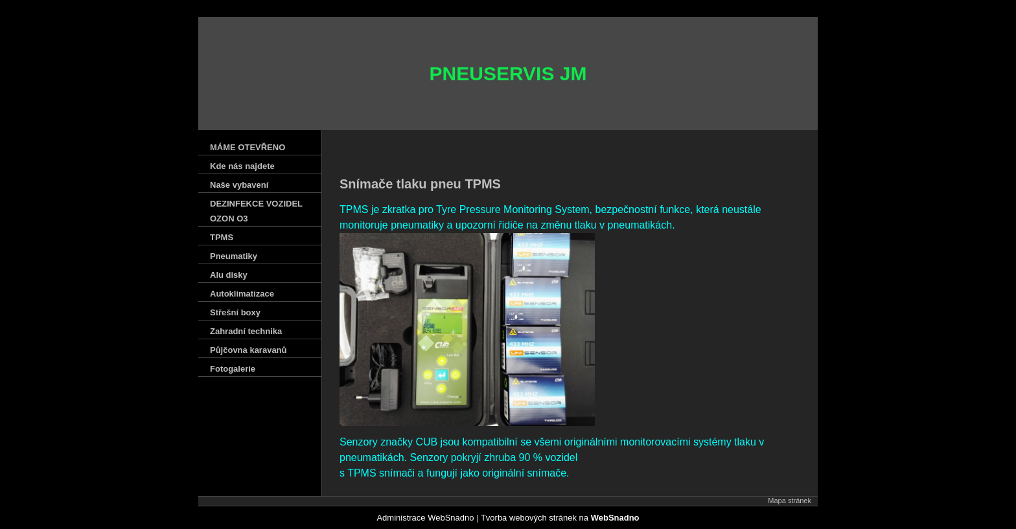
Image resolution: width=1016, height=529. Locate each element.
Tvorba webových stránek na (560, 518)
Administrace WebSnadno (425, 518)
